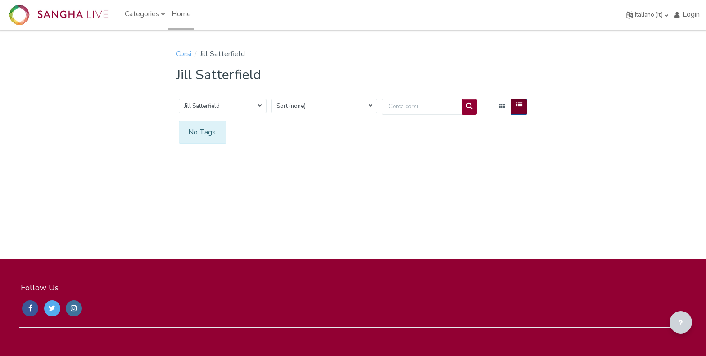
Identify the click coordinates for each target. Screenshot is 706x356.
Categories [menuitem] (142, 14)
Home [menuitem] (181, 14)
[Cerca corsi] (422, 107)
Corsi (183, 54)
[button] (647, 15)
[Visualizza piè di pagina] (681, 322)
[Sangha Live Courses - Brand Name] (58, 15)
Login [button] (686, 14)
